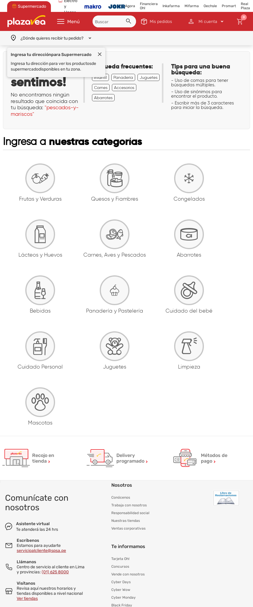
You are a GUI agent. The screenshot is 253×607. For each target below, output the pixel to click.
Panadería (123, 77)
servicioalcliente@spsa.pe (41, 550)
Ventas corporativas (128, 528)
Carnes (100, 87)
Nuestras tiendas (125, 521)
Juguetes (148, 77)
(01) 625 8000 (55, 572)
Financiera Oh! (149, 6)
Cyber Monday (123, 597)
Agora (130, 6)
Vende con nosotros (128, 574)
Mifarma (192, 6)
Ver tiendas (27, 598)
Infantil (100, 77)
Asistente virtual (33, 523)
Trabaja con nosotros (129, 505)
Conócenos (120, 497)
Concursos (120, 566)
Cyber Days (121, 582)
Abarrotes (103, 97)
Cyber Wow (120, 590)
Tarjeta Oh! (120, 559)
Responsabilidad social (130, 513)
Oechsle (210, 6)
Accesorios (124, 87)
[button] (129, 22)
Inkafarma (171, 6)
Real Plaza (245, 6)
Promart (229, 6)
